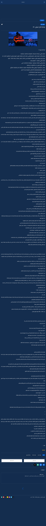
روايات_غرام (42, 24)
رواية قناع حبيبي (28, 455)
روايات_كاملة (34, 455)
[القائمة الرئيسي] (44, 2)
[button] (41, 465)
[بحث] (1, 2)
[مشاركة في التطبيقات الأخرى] (32, 465)
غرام (31, 497)
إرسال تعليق (41, 474)
